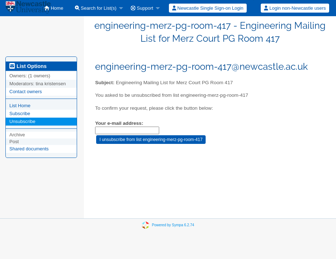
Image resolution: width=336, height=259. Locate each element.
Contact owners (25, 91)
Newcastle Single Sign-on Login (207, 8)
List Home (20, 105)
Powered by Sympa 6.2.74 (173, 225)
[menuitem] (53, 8)
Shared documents (29, 148)
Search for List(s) (96, 8)
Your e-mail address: (119, 123)
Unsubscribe (22, 121)
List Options (27, 66)
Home (53, 8)
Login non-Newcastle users (295, 8)
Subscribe (19, 113)
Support (142, 8)
